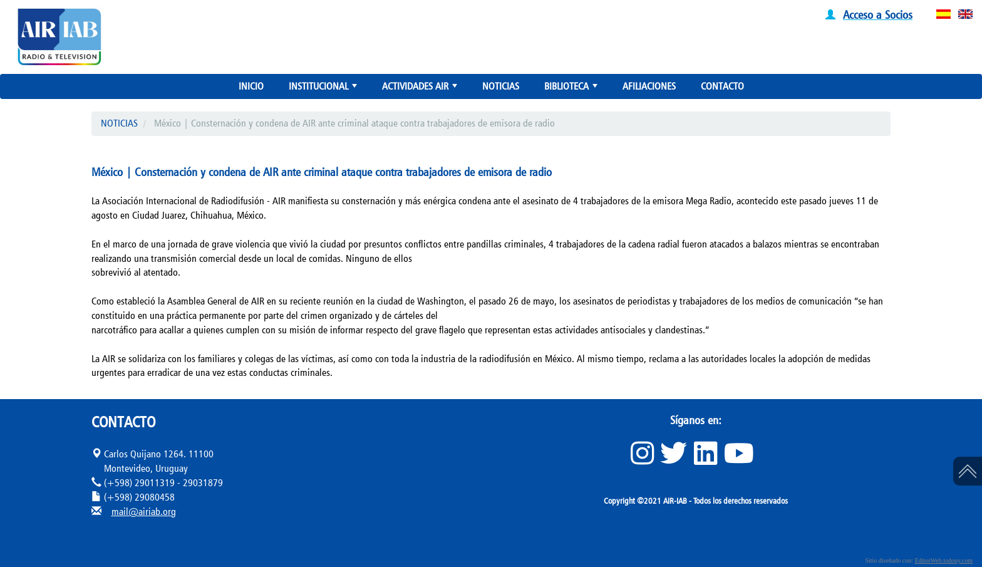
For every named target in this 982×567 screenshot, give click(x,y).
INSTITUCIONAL (324, 89)
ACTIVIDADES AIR (421, 89)
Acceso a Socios (877, 14)
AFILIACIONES (649, 86)
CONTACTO (722, 86)
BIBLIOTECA (572, 89)
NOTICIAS (500, 86)
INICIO (251, 86)
